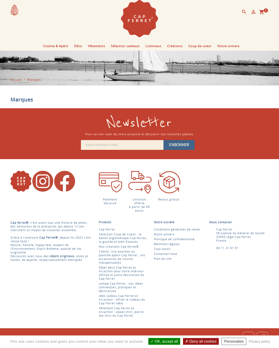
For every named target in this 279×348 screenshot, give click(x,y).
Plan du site (163, 258)
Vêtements (96, 46)
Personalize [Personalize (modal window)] (234, 341)
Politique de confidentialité (174, 239)
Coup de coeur (200, 46)
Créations (175, 46)
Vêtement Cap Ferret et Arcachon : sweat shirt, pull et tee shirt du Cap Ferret (121, 312)
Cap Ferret (107, 229)
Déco (78, 46)
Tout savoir (162, 249)
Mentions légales (167, 244)
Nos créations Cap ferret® (119, 246)
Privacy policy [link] (259, 341)
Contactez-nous (165, 254)
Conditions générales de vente (177, 229)
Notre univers (228, 46)
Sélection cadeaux (125, 46)
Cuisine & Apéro (55, 46)
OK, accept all (164, 341)
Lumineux (153, 46)
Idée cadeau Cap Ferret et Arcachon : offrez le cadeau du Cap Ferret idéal (122, 300)
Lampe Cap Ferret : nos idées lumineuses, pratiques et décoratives (121, 287)
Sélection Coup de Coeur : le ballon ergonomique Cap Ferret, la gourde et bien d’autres (123, 238)
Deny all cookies (200, 341)
